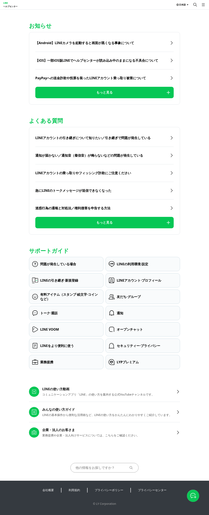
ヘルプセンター (10, 6)
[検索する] (195, 5)
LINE (5, 2)
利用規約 (74, 490)
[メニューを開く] (203, 5)
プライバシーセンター (152, 490)
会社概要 (48, 490)
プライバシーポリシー (109, 490)
